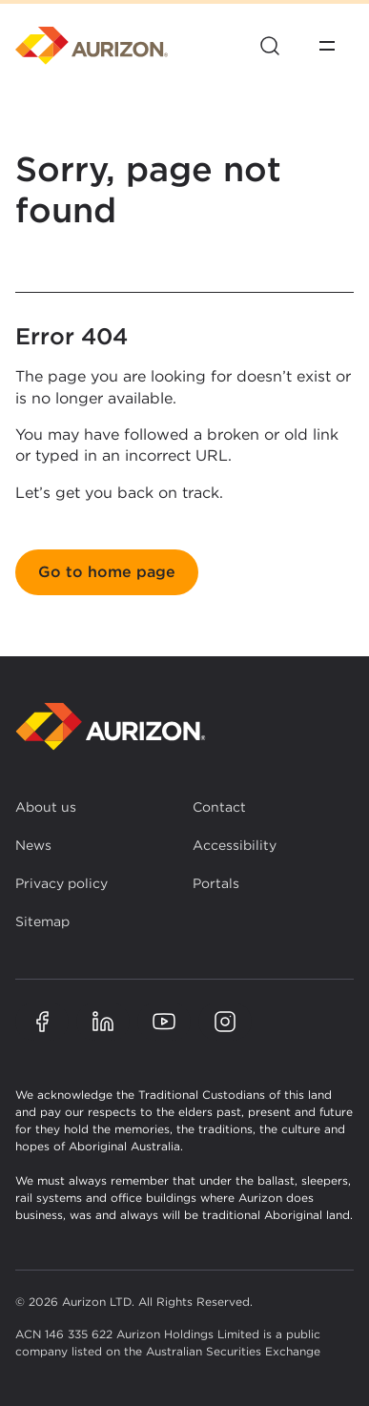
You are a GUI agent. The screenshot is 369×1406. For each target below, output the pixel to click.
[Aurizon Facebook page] (42, 1022)
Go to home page (106, 572)
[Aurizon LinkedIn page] (103, 1022)
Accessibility (235, 845)
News (33, 845)
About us (45, 807)
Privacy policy (61, 883)
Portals (216, 883)
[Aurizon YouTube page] (164, 1022)
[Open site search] (270, 46)
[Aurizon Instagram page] (225, 1022)
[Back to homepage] (110, 726)
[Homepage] (91, 46)
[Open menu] (327, 46)
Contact (219, 807)
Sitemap (42, 921)
